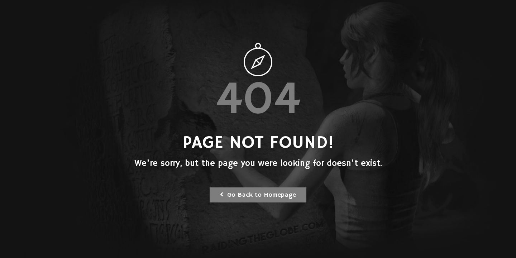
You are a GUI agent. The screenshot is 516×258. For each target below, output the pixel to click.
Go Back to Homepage (258, 195)
